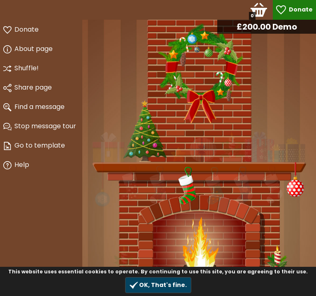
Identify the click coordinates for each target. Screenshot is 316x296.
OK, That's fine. (158, 285)
